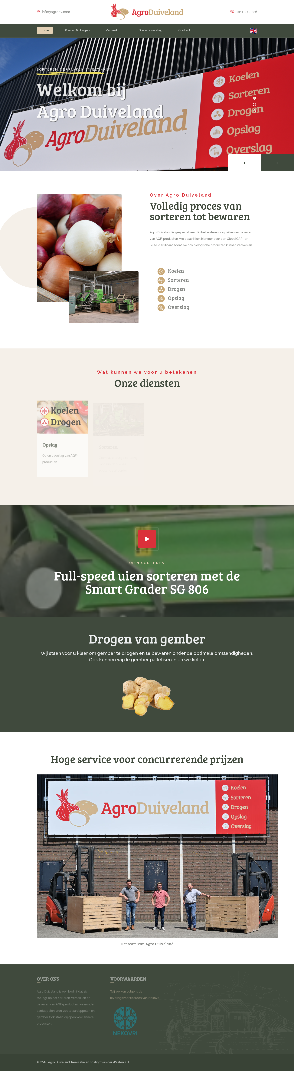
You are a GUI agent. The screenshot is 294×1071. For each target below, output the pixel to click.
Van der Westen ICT (115, 1062)
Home (45, 30)
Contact (184, 30)
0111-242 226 (243, 12)
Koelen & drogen (77, 30)
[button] (254, 98)
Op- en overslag (150, 30)
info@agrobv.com (53, 12)
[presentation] (244, 162)
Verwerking (114, 30)
